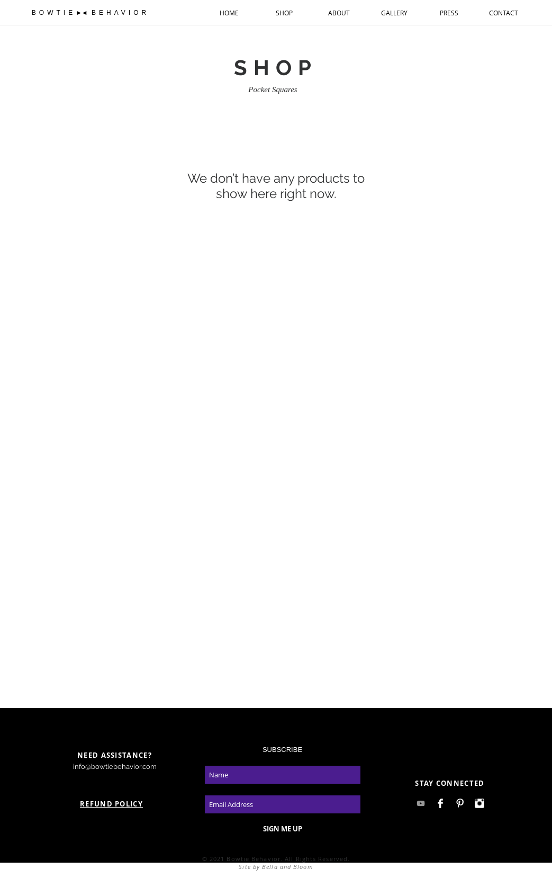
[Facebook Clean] (440, 803)
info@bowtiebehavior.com (115, 766)
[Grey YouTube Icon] (421, 803)
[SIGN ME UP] (282, 828)
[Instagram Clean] (479, 803)
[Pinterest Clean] (460, 803)
